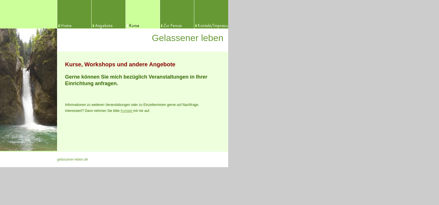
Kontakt (127, 111)
